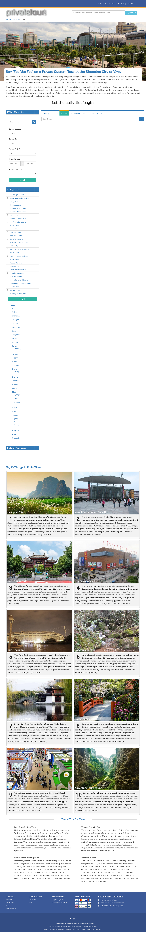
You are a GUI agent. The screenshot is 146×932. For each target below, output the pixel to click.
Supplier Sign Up (57, 897)
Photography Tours (16, 263)
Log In (121, 2)
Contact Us (32, 897)
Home (8, 16)
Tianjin (14, 385)
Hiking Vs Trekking (16, 236)
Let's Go (131, 10)
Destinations (10, 900)
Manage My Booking (106, 2)
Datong (16, 369)
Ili (14, 419)
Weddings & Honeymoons (19, 291)
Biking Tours (14, 199)
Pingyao (15, 355)
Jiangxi (14, 343)
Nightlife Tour (14, 256)
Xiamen (15, 412)
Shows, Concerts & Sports (19, 277)
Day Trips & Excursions (18, 219)
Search (22, 177)
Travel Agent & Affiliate (59, 900)
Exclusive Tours (15, 229)
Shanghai (15, 362)
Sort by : (47, 110)
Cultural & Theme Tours (18, 216)
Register (129, 2)
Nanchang (17, 346)
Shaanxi (15, 358)
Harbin (14, 335)
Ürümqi (16, 422)
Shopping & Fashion (17, 270)
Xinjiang (15, 416)
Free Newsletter (11, 905)
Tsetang (17, 399)
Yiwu (14, 431)
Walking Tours (15, 287)
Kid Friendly (14, 243)
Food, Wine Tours (16, 233)
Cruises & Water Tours (18, 209)
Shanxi (14, 366)
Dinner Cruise (14, 222)
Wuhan (14, 405)
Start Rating (75, 110)
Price (56, 110)
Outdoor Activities (16, 260)
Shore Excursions (16, 274)
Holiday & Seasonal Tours (19, 239)
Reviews (64, 110)
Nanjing (15, 351)
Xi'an (14, 408)
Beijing (14, 309)
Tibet (14, 389)
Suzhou (15, 382)
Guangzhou (16, 324)
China (16, 16)
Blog (7, 903)
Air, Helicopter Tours (17, 192)
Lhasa (16, 396)
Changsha (16, 313)
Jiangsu (15, 339)
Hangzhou (16, 332)
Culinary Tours (15, 212)
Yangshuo (15, 428)
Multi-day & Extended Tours (19, 253)
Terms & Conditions (94, 926)
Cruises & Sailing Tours (18, 205)
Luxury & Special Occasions (19, 246)
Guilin (14, 328)
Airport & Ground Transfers (19, 195)
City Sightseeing (15, 202)
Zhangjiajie (16, 435)
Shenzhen (15, 378)
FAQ (30, 900)
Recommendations (90, 110)
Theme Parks (14, 284)
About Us (9, 897)
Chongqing (16, 320)
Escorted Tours (15, 226)
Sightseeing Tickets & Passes (20, 280)
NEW (102, 110)
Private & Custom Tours (18, 267)
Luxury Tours (14, 250)
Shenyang (15, 374)
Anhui (14, 305)
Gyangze (17, 392)
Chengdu (15, 317)
